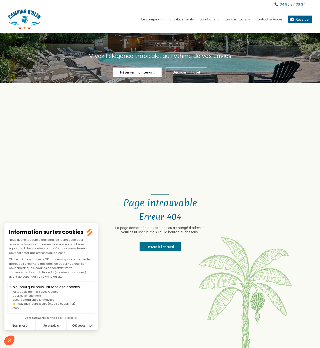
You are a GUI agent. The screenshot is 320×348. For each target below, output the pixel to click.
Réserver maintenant (137, 72)
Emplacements (181, 19)
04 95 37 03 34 (293, 4)
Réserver (302, 19)
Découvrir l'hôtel (186, 72)
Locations (207, 19)
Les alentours (235, 19)
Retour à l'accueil (160, 247)
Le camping (150, 19)
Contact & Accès (269, 19)
